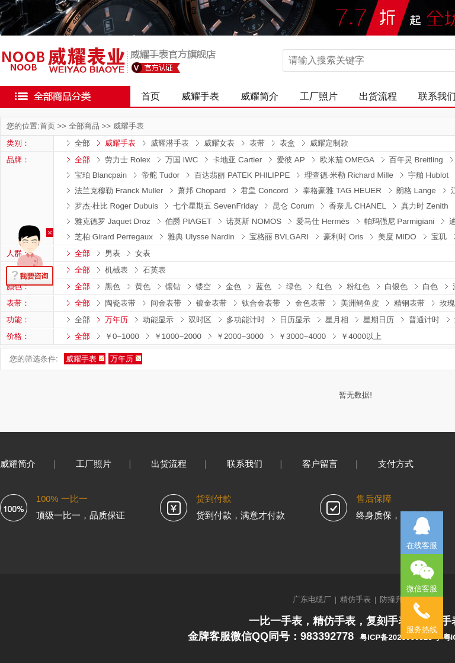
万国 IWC (181, 159)
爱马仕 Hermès (322, 221)
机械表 (116, 269)
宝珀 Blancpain (101, 175)
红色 (324, 286)
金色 (233, 286)
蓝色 (263, 286)
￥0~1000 (122, 336)
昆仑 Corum (293, 205)
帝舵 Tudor (161, 175)
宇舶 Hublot (428, 175)
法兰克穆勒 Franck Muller (119, 190)
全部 (82, 143)
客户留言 (320, 464)
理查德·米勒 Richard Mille (349, 175)
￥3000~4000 (302, 336)
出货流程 (378, 96)
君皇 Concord (264, 190)
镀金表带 (211, 303)
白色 (430, 286)
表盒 (287, 143)
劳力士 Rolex (127, 159)
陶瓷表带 (120, 303)
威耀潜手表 (169, 143)
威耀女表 (219, 143)
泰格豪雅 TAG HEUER (342, 190)
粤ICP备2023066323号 (400, 637)
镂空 (203, 286)
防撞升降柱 (399, 599)
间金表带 (165, 303)
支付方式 (396, 464)
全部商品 (84, 125)
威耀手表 (200, 96)
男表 (112, 253)
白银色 (396, 286)
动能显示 (158, 319)
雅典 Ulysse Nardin (201, 236)
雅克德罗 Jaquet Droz (112, 221)
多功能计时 (245, 319)
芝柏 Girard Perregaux (114, 236)
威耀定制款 (329, 143)
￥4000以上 (361, 336)
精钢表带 (409, 303)
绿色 (294, 286)
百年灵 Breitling (416, 159)
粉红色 (358, 286)
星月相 (336, 319)
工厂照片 (319, 96)
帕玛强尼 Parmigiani (399, 221)
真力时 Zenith (424, 205)
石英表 (154, 269)
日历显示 (295, 319)
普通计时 (424, 319)
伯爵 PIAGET (188, 221)
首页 (150, 96)
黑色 (112, 286)
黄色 (142, 286)
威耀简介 (259, 96)
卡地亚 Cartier (237, 159)
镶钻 (173, 286)
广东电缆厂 (312, 599)
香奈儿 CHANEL (357, 205)
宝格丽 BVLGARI (279, 236)
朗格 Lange (416, 190)
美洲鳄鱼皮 (360, 303)
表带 (257, 143)
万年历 (116, 319)
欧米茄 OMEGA (347, 159)
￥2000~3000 (240, 336)
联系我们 (244, 464)
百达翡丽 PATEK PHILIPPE (242, 175)
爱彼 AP (291, 159)
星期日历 (378, 319)
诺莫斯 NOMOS (253, 221)
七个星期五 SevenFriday (215, 205)
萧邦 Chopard (202, 190)
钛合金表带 (261, 303)
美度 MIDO (397, 236)
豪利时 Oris (343, 236)
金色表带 (310, 303)
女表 (142, 253)
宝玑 (439, 236)
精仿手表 (355, 599)
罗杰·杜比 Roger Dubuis (116, 205)
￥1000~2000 (177, 336)
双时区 (200, 319)
